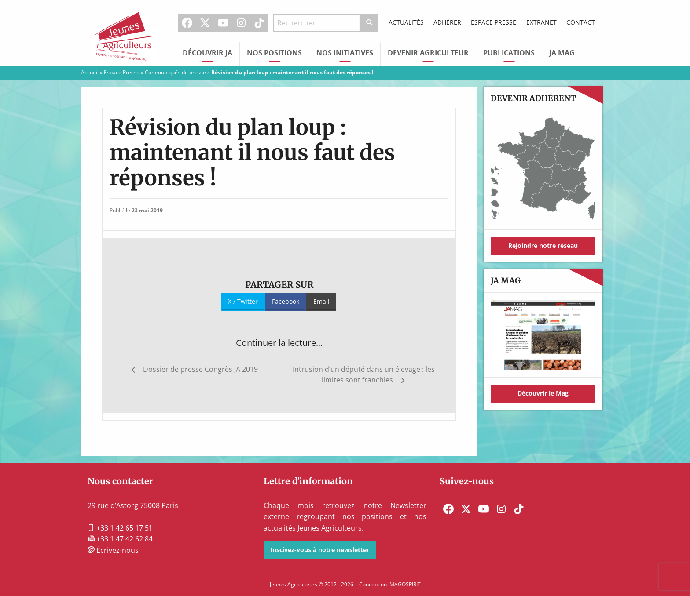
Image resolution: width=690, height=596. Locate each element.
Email (321, 301)
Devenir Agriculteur (428, 53)
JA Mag (562, 53)
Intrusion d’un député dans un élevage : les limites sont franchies (364, 374)
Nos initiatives (344, 53)
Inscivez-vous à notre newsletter (319, 549)
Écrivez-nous (113, 550)
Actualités (406, 22)
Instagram (241, 23)
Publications (509, 53)
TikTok (259, 23)
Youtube (223, 23)
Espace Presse (493, 22)
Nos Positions (274, 53)
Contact (580, 22)
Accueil (90, 72)
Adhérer (447, 22)
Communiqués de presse (175, 72)
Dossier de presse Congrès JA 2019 (200, 369)
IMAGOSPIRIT (404, 584)
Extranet (541, 22)
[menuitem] (187, 23)
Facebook (187, 23)
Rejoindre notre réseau (543, 245)
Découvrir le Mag (543, 393)
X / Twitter (243, 301)
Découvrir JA (207, 53)
